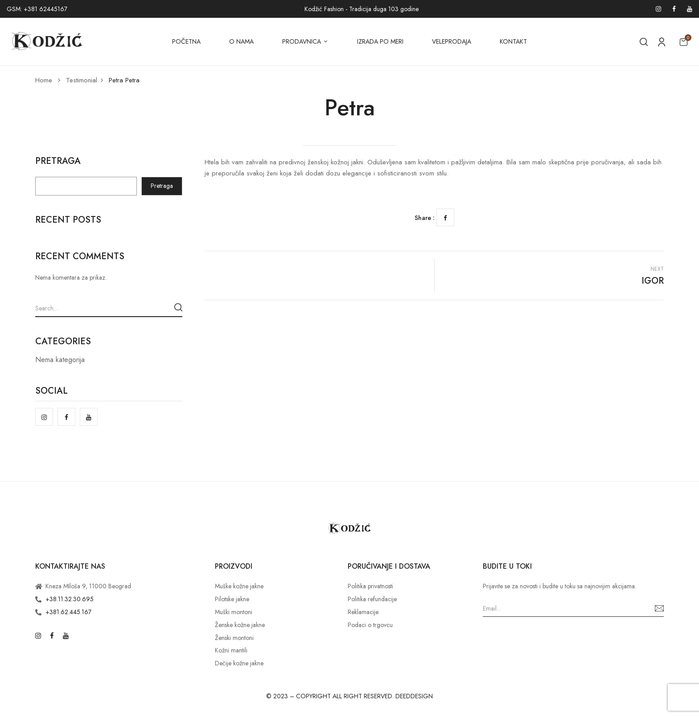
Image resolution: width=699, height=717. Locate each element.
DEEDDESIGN (414, 696)
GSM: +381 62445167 (37, 8)
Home (43, 80)
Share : (425, 217)
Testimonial (81, 80)
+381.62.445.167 (68, 611)
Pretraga (58, 162)
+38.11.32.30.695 (69, 599)
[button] (683, 42)
